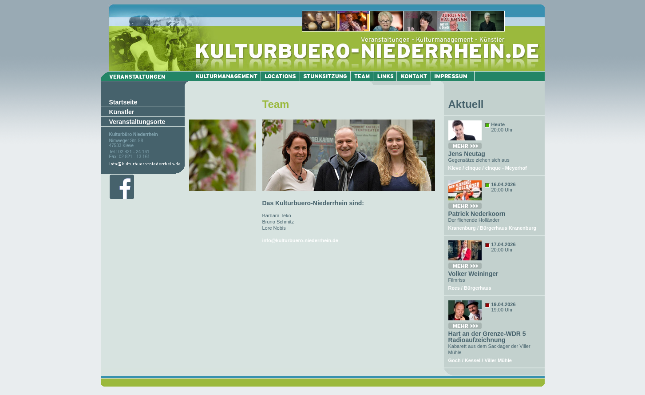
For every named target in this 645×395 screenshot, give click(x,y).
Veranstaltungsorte (137, 121)
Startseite (123, 102)
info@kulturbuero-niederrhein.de (300, 240)
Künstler (122, 112)
